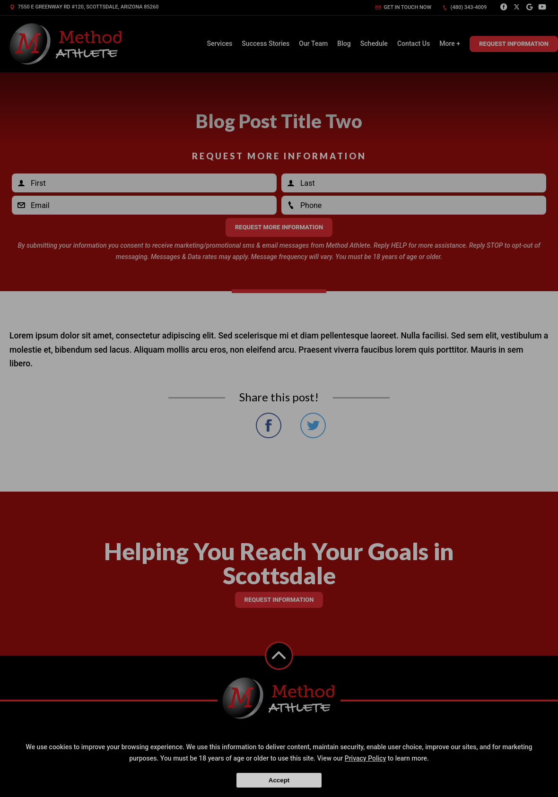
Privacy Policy (365, 758)
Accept (279, 780)
